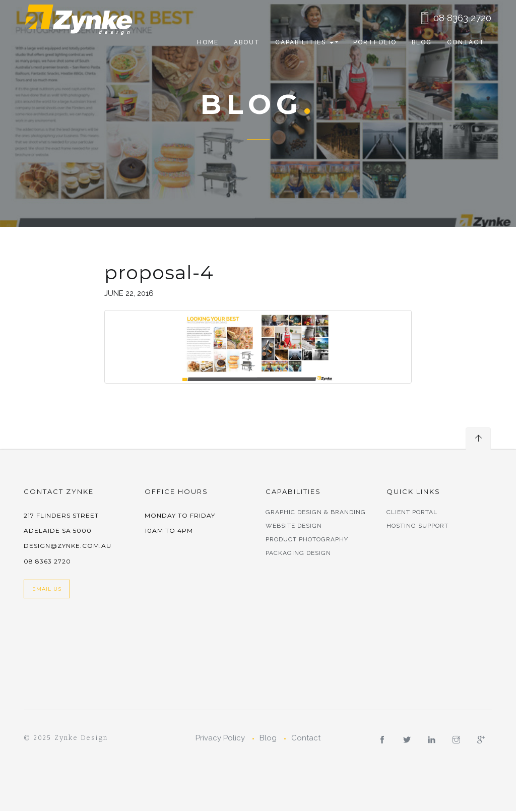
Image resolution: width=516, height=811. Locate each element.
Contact (466, 42)
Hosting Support (417, 525)
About (247, 42)
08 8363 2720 (462, 17)
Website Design (294, 525)
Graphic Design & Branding (316, 512)
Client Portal (411, 512)
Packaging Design (298, 552)
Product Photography (307, 539)
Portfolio (375, 42)
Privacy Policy (220, 737)
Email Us (46, 589)
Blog (422, 42)
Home (208, 42)
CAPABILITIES (304, 42)
